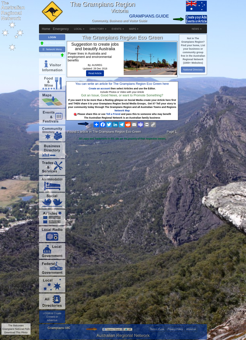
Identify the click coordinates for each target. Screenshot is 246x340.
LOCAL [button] (79, 28)
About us (191, 329)
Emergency (61, 29)
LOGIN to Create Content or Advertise (52, 317)
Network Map (122, 110)
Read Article (94, 73)
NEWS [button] (197, 28)
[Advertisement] (122, 168)
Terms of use (157, 329)
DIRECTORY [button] (98, 28)
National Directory (193, 69)
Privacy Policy (175, 329)
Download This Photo (16, 332)
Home (46, 29)
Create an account (99, 88)
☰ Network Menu (52, 49)
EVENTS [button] (118, 28)
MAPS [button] (134, 28)
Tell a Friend (113, 114)
